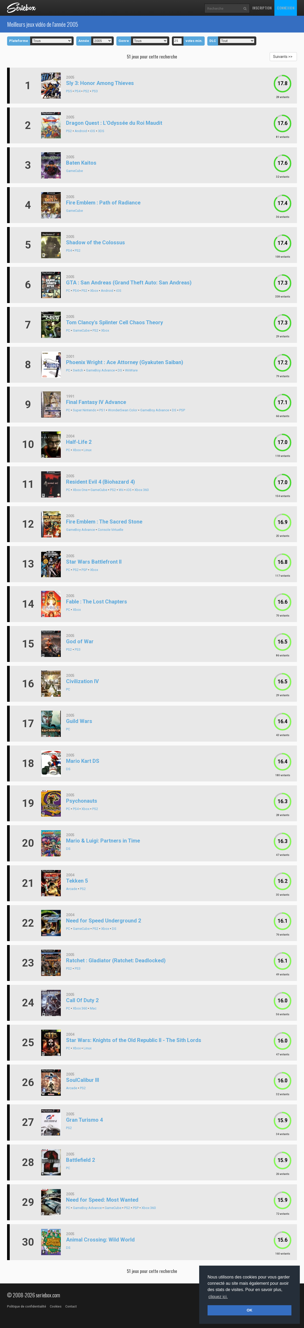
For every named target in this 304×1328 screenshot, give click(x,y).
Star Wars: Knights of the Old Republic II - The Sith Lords (133, 1040)
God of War (80, 641)
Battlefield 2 (80, 1160)
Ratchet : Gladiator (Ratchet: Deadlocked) (116, 960)
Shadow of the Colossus (95, 242)
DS (120, 370)
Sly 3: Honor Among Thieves (100, 83)
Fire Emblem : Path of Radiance (103, 202)
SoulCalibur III (82, 1080)
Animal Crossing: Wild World (100, 1240)
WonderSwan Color (122, 410)
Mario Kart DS (82, 761)
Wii (121, 490)
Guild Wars (79, 721)
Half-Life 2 (78, 442)
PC (68, 291)
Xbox (94, 291)
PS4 (77, 91)
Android (81, 131)
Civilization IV (82, 681)
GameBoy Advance (100, 370)
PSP (182, 410)
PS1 (102, 410)
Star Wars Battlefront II (94, 562)
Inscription (262, 7)
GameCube (74, 171)
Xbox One (80, 490)
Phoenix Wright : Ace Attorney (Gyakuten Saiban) (124, 362)
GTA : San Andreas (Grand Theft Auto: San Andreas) (129, 282)
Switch (78, 370)
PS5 (69, 91)
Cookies (56, 1306)
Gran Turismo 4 (84, 1120)
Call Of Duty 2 (82, 1000)
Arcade (71, 889)
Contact (71, 1306)
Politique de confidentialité (26, 1306)
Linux (87, 450)
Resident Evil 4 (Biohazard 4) (100, 482)
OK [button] (249, 1310)
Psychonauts (81, 801)
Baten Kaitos (81, 163)
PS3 (95, 91)
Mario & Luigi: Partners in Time (103, 841)
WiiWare (131, 370)
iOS (92, 131)
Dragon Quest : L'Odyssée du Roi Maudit (114, 123)
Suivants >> (282, 57)
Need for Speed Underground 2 (103, 920)
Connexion (285, 7)
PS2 (86, 91)
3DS (101, 131)
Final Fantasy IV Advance (96, 402)
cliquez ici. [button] (218, 1296)
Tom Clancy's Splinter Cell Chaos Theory (114, 322)
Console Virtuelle (110, 530)
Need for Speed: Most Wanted (102, 1200)
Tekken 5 (77, 881)
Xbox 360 (141, 490)
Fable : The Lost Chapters (96, 601)
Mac (93, 1008)
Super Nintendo (84, 410)
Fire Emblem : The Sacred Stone (104, 522)
